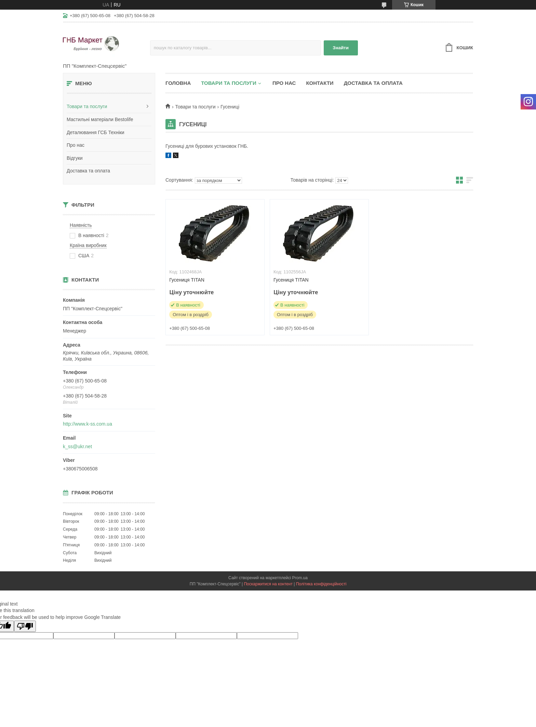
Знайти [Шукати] (341, 47)
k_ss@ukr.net (77, 446)
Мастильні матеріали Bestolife (100, 119)
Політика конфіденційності (321, 584)
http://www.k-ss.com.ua (87, 424)
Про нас (75, 145)
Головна (178, 83)
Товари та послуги (87, 106)
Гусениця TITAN (186, 280)
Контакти (319, 83)
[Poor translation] (25, 626)
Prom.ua (300, 577)
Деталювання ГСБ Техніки (95, 132)
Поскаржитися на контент (268, 584)
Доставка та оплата (88, 170)
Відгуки (75, 158)
